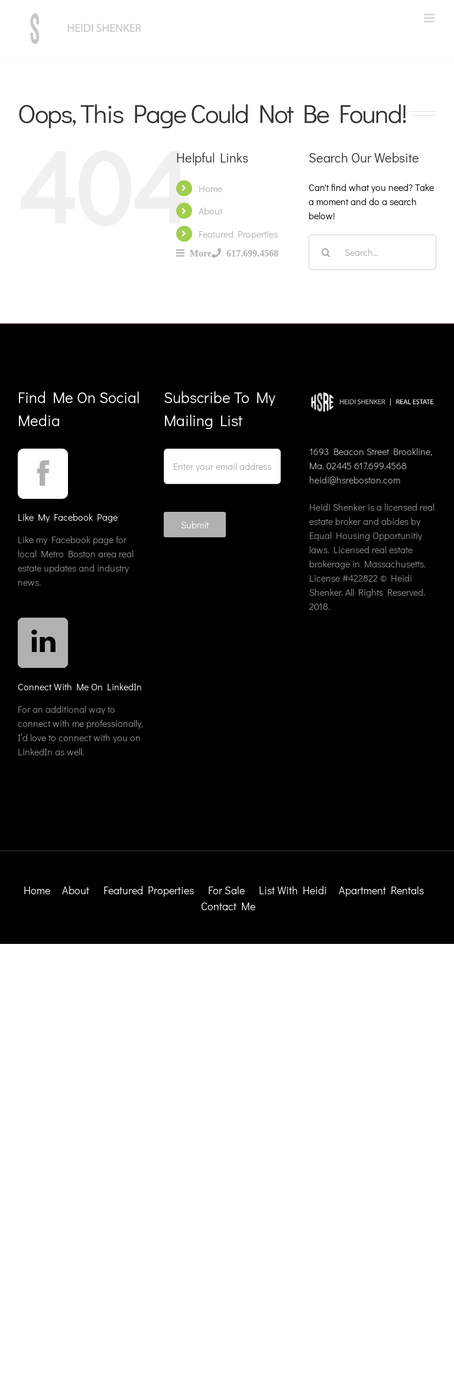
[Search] (326, 252)
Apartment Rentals (382, 890)
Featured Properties (238, 234)
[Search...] (372, 252)
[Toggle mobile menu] (430, 18)
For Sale (226, 890)
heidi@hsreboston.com (354, 479)
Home (210, 188)
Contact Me (228, 906)
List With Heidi (294, 890)
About (210, 211)
